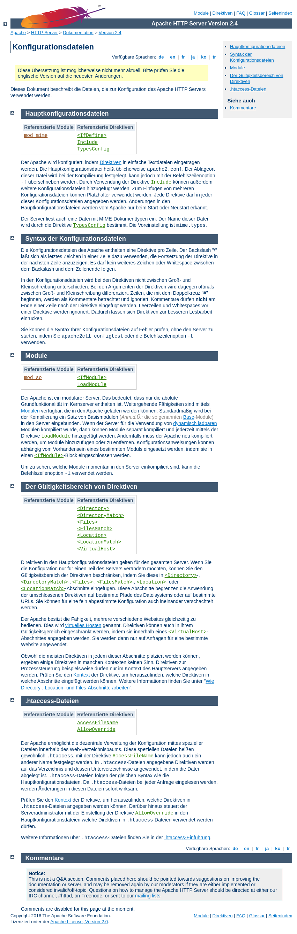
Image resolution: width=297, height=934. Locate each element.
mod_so (33, 377)
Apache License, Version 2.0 (79, 921)
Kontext (81, 675)
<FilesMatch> (94, 529)
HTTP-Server (44, 32)
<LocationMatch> (99, 542)
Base (188, 417)
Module (201, 13)
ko (204, 57)
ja (193, 57)
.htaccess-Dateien (248, 89)
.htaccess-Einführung (187, 837)
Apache (18, 32)
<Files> (87, 522)
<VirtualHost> (96, 549)
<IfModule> (91, 377)
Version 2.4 (110, 32)
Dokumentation (78, 32)
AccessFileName (97, 723)
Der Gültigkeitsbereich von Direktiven (81, 486)
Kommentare (243, 107)
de (161, 57)
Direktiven (223, 13)
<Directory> (93, 508)
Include (87, 142)
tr (214, 57)
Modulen (30, 411)
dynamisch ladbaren (195, 423)
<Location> (91, 535)
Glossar (257, 13)
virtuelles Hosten (83, 625)
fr (183, 57)
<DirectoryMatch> (100, 515)
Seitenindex (280, 13)
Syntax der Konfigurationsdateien (252, 57)
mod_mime (35, 135)
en (173, 57)
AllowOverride (96, 729)
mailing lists (147, 895)
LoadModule (91, 384)
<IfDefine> (91, 135)
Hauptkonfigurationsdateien (257, 46)
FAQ (240, 13)
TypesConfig (93, 149)
